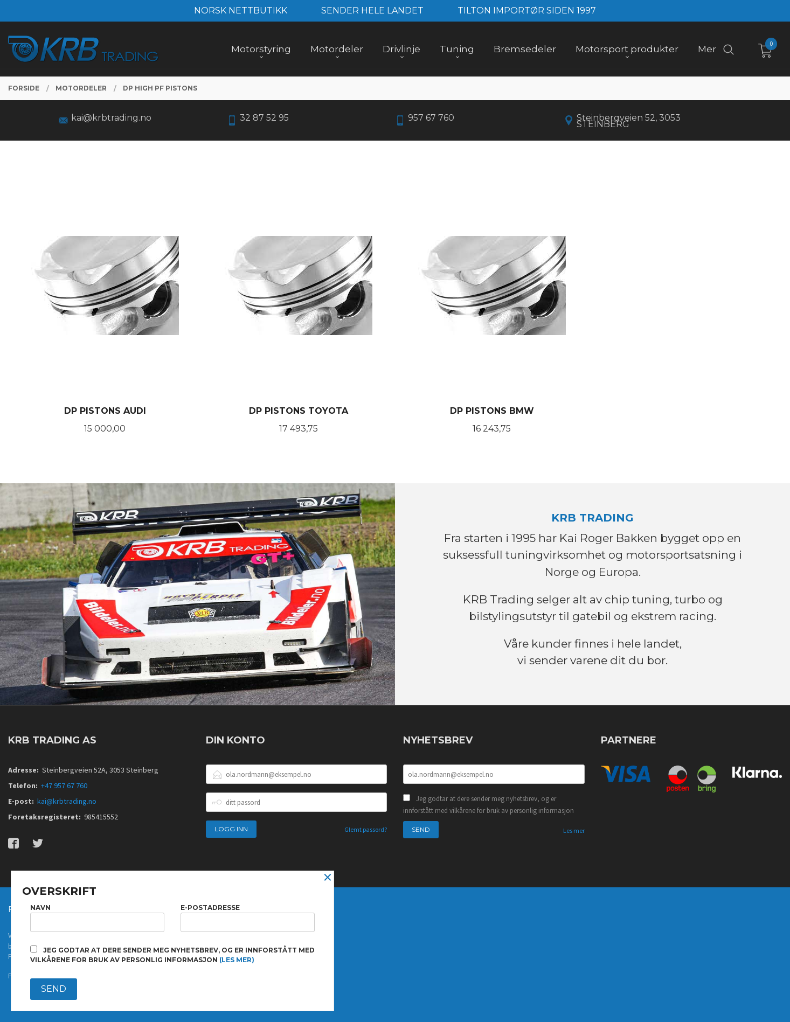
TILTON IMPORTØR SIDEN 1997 (527, 10)
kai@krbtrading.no (66, 801)
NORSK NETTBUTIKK (240, 10)
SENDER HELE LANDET (372, 10)
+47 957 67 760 (64, 785)
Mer (707, 49)
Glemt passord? (365, 829)
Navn (97, 917)
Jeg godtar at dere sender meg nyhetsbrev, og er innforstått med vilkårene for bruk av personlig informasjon (488, 804)
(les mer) (236, 960)
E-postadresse (248, 917)
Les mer (574, 830)
